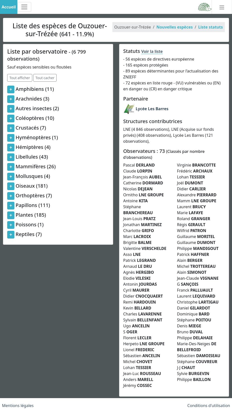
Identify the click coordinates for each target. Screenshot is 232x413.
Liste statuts (210, 27)
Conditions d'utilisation (208, 405)
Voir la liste (152, 51)
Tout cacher (44, 77)
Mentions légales (18, 405)
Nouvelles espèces (174, 27)
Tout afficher (19, 77)
